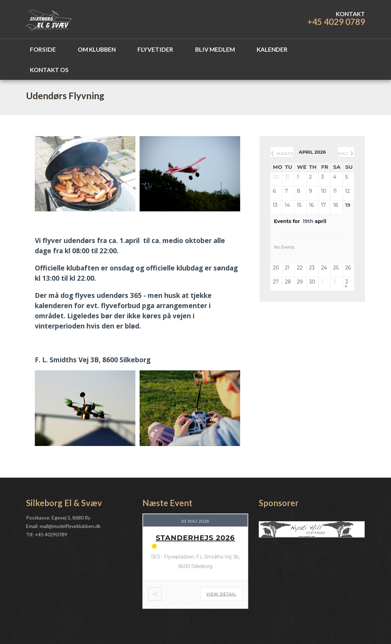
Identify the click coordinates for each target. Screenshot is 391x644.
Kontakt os (49, 70)
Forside (43, 49)
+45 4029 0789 (336, 22)
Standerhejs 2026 (195, 538)
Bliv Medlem (215, 49)
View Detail (221, 594)
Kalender (272, 49)
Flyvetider (155, 49)
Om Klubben (97, 49)
